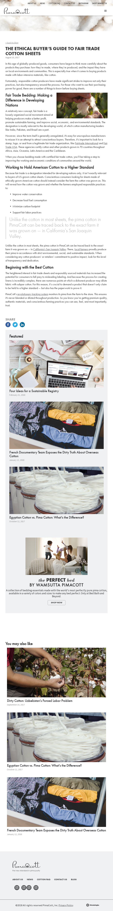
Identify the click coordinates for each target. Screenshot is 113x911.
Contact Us (69, 3)
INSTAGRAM (83, 3)
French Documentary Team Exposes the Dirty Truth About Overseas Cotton (53, 454)
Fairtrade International (86, 143)
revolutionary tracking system (32, 294)
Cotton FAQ (54, 3)
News (42, 3)
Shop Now (56, 602)
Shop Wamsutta (99, 3)
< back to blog (11, 42)
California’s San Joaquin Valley (49, 249)
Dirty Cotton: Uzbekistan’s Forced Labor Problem (39, 701)
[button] (105, 11)
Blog (74, 879)
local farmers (81, 249)
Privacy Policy (66, 905)
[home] (16, 10)
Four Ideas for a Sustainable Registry (34, 391)
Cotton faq (43, 879)
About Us (32, 3)
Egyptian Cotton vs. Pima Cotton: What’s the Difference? (46, 517)
